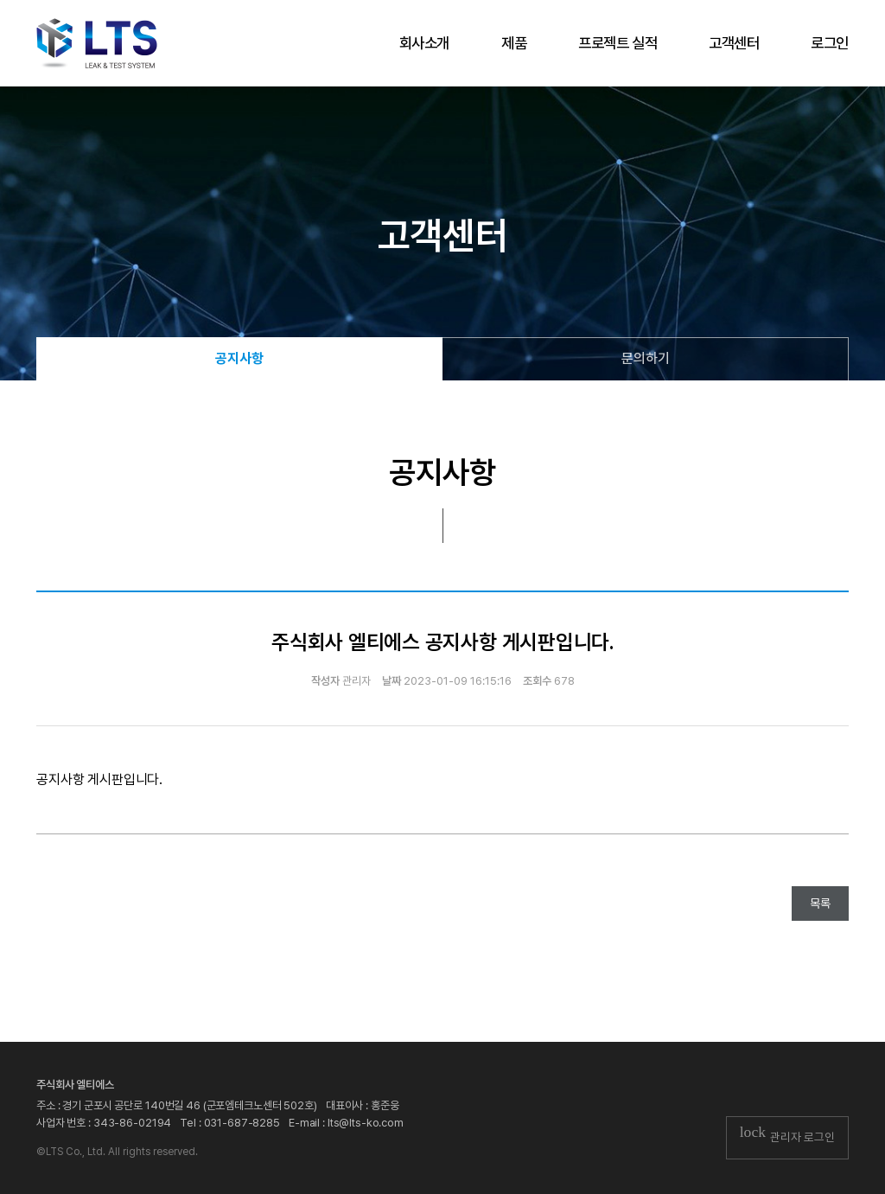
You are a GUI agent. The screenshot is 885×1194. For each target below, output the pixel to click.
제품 (513, 43)
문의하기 (645, 358)
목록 (820, 903)
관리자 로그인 (787, 1137)
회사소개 (424, 43)
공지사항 (239, 358)
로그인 (830, 43)
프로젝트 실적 (617, 43)
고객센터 (734, 43)
